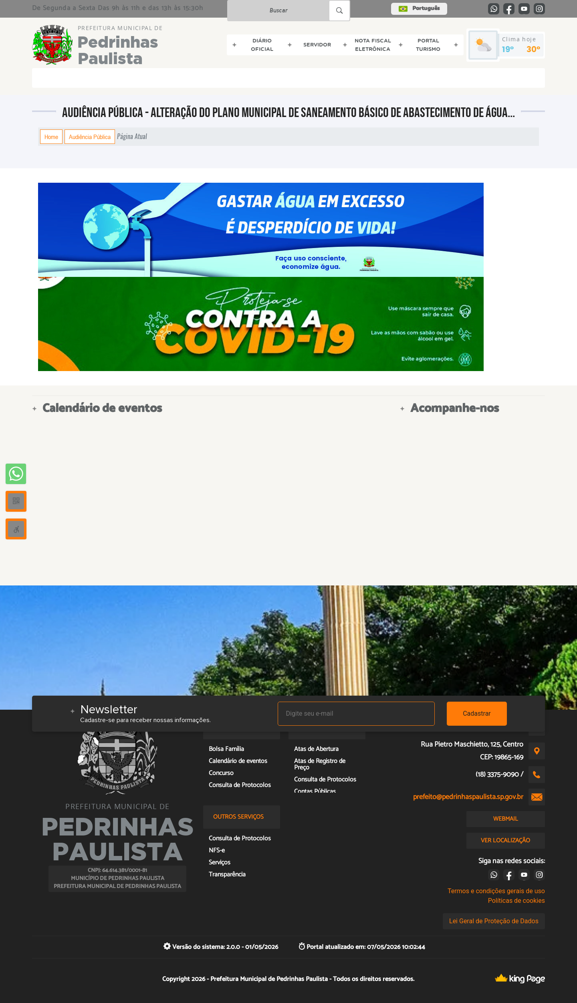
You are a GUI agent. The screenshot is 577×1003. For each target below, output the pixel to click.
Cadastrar (477, 713)
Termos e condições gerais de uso (496, 891)
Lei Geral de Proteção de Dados (494, 921)
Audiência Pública (90, 137)
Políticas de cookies (516, 900)
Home (51, 137)
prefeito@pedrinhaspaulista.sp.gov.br (468, 797)
